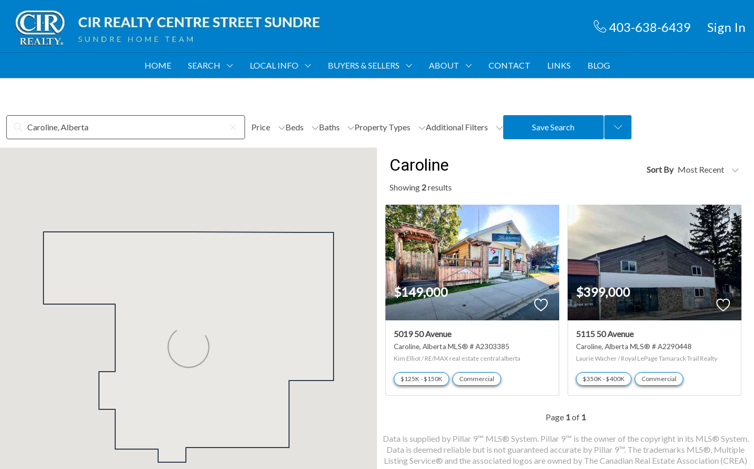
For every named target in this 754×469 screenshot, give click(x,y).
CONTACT (509, 65)
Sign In (726, 27)
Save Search (553, 127)
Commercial (476, 379)
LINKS (559, 65)
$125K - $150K (421, 379)
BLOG (598, 65)
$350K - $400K (604, 379)
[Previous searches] (617, 127)
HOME (158, 65)
